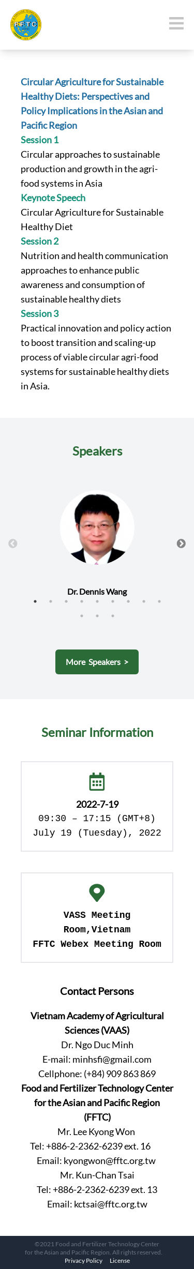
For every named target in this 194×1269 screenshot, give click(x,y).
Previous (13, 544)
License (120, 1260)
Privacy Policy (83, 1260)
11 (97, 616)
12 (113, 616)
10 (82, 616)
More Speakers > (97, 662)
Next (181, 544)
